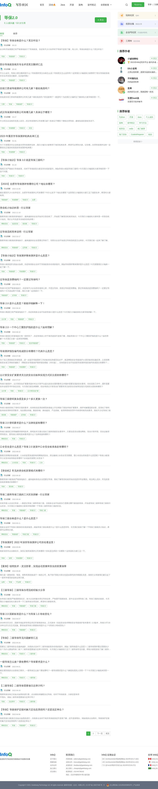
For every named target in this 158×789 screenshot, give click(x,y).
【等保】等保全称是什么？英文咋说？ (20, 40)
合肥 (33, 200)
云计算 (3, 319)
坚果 (130, 88)
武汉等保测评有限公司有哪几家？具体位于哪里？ (26, 112)
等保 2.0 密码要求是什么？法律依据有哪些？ (23, 423)
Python (122, 117)
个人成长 (149, 117)
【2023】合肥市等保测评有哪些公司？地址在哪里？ (27, 184)
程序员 (122, 129)
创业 (150, 134)
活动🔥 (52, 5)
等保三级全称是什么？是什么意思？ (19, 518)
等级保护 (12, 56)
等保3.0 (21, 176)
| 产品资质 (136, 785)
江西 (3, 104)
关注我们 (53, 771)
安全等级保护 (33, 343)
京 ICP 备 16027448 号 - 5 (95, 785)
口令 (41, 463)
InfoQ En (155, 759)
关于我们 (53, 759)
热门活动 (123, 134)
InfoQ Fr (154, 765)
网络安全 (4, 224)
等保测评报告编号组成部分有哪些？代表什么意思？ (27, 351)
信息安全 (15, 224)
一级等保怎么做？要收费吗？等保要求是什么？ (25, 661)
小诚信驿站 (133, 59)
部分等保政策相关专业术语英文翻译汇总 (21, 64)
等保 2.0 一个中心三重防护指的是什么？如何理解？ (27, 327)
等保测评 (12, 128)
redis (131, 129)
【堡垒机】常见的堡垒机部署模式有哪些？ (22, 470)
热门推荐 (141, 129)
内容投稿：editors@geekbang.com (78, 759)
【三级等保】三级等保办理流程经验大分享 (22, 590)
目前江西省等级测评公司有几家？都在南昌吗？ (25, 88)
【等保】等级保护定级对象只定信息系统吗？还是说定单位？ (32, 709)
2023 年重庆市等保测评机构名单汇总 (19, 136)
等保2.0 (22, 56)
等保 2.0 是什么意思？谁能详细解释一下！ (22, 303)
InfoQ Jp (155, 762)
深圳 (10, 558)
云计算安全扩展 (32, 391)
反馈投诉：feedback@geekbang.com (79, 765)
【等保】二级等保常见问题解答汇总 (19, 638)
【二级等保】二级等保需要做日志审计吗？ (22, 685)
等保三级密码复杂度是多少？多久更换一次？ (23, 399)
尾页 (107, 733)
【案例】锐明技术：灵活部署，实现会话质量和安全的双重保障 (33, 566)
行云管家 (7, 45)
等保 (3, 56)
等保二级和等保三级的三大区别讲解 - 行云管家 (25, 494)
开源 (72, 5)
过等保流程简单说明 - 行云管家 (16, 231)
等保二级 (42, 510)
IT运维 (18, 582)
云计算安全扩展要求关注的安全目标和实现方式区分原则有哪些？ (34, 375)
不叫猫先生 (133, 78)
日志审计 (12, 701)
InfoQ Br (155, 768)
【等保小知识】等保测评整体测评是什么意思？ (25, 255)
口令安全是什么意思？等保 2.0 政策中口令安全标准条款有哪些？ (34, 446)
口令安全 (15, 463)
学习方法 (143, 123)
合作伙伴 (53, 765)
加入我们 (53, 768)
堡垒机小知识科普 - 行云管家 (15, 208)
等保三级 (26, 534)
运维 (3, 582)
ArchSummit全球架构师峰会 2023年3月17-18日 (122, 759)
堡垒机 (25, 224)
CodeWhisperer (137, 134)
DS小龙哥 (132, 68)
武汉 (30, 128)
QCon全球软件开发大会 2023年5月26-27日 (120, 765)
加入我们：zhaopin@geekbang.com (78, 768)
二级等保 (32, 654)
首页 (42, 5)
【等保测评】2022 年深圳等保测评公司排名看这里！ (28, 542)
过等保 (25, 248)
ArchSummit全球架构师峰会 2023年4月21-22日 (122, 762)
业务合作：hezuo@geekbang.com (78, 762)
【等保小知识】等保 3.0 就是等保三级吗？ (22, 160)
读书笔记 (92, 5)
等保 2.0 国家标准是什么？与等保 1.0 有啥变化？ (26, 614)
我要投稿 (53, 762)
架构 (81, 5)
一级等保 (32, 678)
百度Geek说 (133, 98)
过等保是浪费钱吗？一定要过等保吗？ (20, 279)
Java (62, 5)
